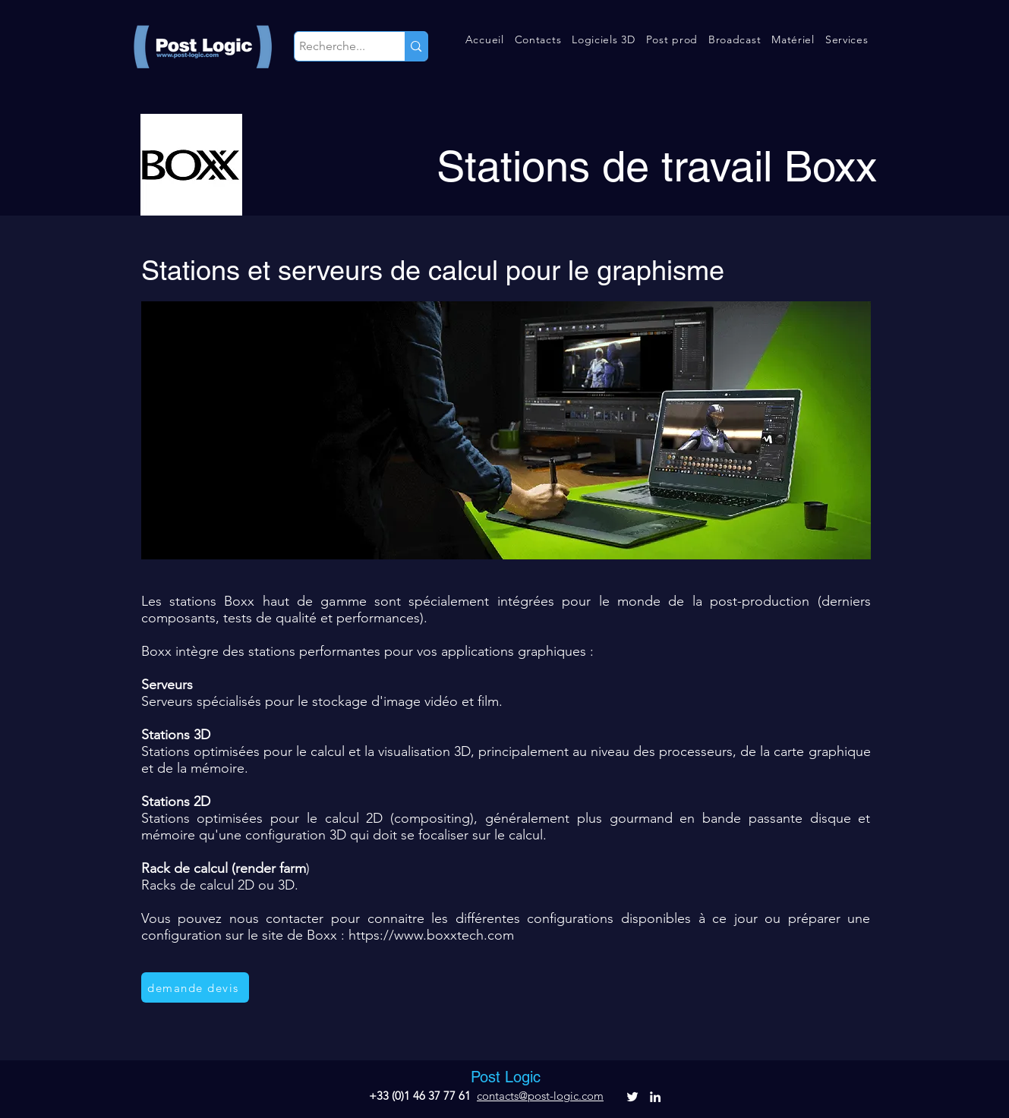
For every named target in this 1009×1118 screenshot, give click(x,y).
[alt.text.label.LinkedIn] (655, 1096)
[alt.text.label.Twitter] (632, 1096)
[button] (538, 39)
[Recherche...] (336, 46)
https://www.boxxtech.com (431, 935)
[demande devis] (195, 987)
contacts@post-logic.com (540, 1095)
